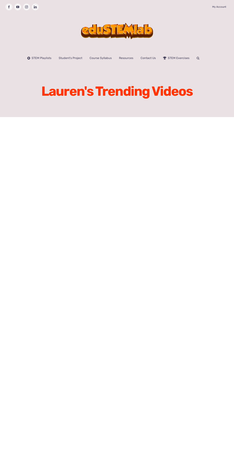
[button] (198, 58)
